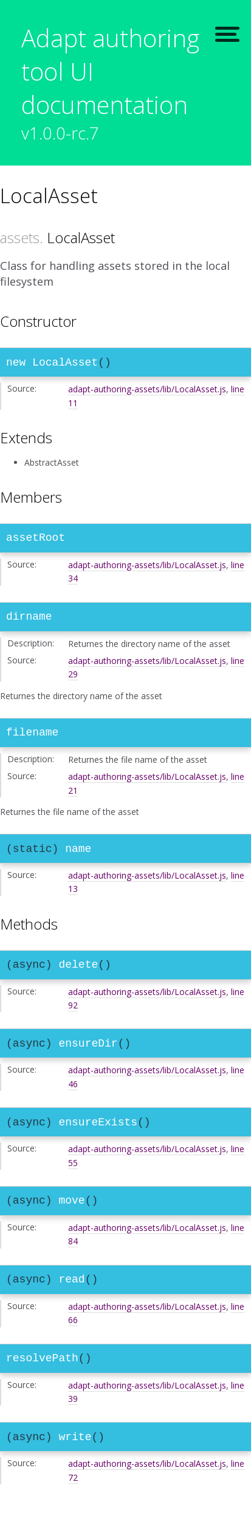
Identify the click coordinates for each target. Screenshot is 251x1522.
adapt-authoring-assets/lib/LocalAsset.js (147, 391)
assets (20, 237)
